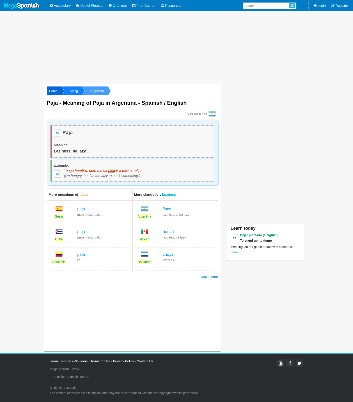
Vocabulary (60, 5)
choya (168, 254)
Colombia (59, 262)
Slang (74, 91)
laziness (169, 194)
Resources (171, 5)
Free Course (143, 5)
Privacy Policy (123, 361)
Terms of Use (100, 361)
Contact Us (145, 361)
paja (84, 194)
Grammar (118, 5)
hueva (168, 231)
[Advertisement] (176, 47)
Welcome (81, 361)
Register (339, 5)
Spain (59, 216)
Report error (209, 277)
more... (236, 252)
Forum (66, 361)
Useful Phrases (89, 5)
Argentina (97, 91)
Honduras (144, 262)
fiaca (167, 209)
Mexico (144, 239)
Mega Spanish (21, 6)
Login (320, 5)
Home (53, 91)
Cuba (59, 239)
